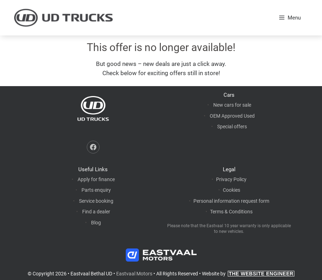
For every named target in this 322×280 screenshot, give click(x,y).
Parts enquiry (96, 190)
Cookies (231, 190)
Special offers (232, 126)
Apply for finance (96, 179)
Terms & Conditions (231, 211)
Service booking (96, 201)
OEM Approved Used (232, 116)
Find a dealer (96, 211)
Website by (248, 273)
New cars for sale (232, 105)
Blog (96, 222)
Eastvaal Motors (134, 273)
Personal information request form (231, 201)
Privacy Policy (231, 179)
